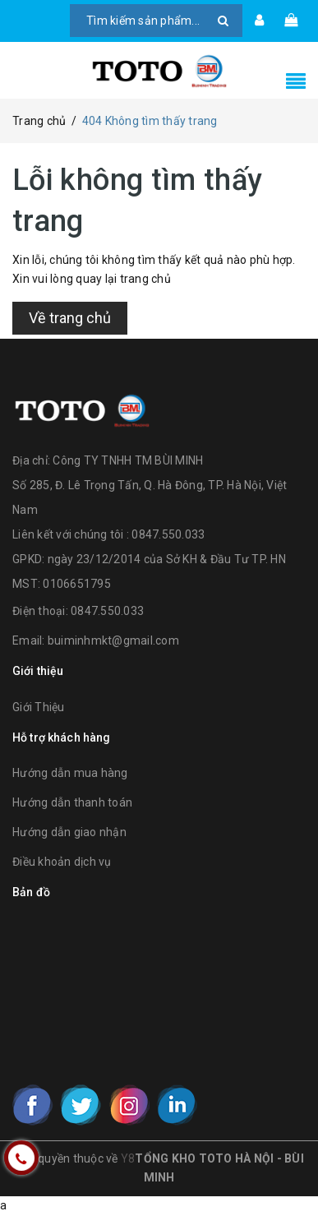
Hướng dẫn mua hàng (70, 772)
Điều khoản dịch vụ (62, 861)
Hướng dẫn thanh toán (72, 802)
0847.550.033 (107, 610)
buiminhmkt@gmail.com (113, 640)
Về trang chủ (70, 317)
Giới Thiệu (38, 707)
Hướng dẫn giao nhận (69, 832)
